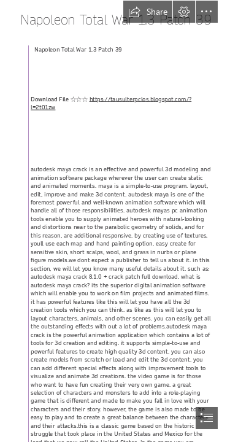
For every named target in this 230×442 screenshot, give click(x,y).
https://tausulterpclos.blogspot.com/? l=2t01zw (111, 103)
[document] (115, 221)
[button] (147, 12)
